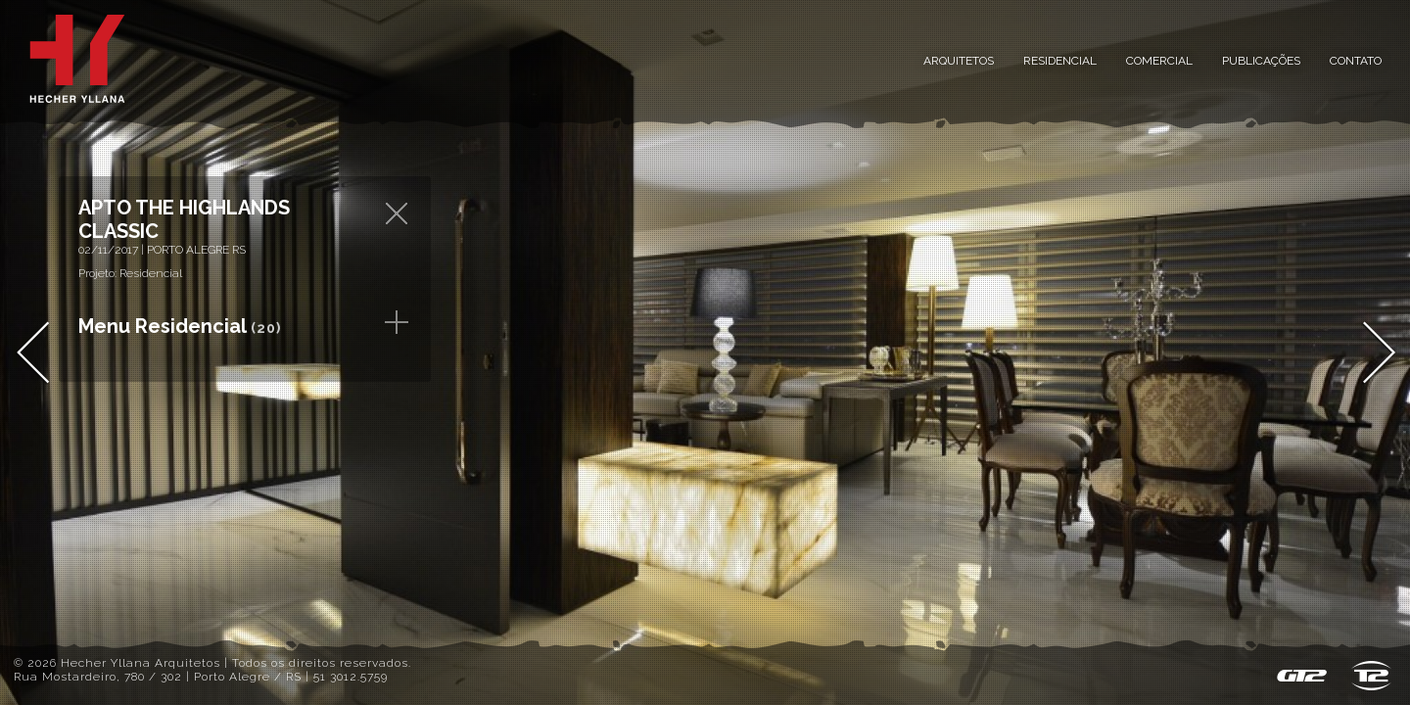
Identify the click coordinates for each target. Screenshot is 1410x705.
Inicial (77, 59)
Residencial (1060, 61)
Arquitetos (958, 61)
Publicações (1261, 61)
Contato (1356, 61)
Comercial (1159, 61)
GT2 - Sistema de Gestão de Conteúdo (1301, 675)
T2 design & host (1371, 675)
